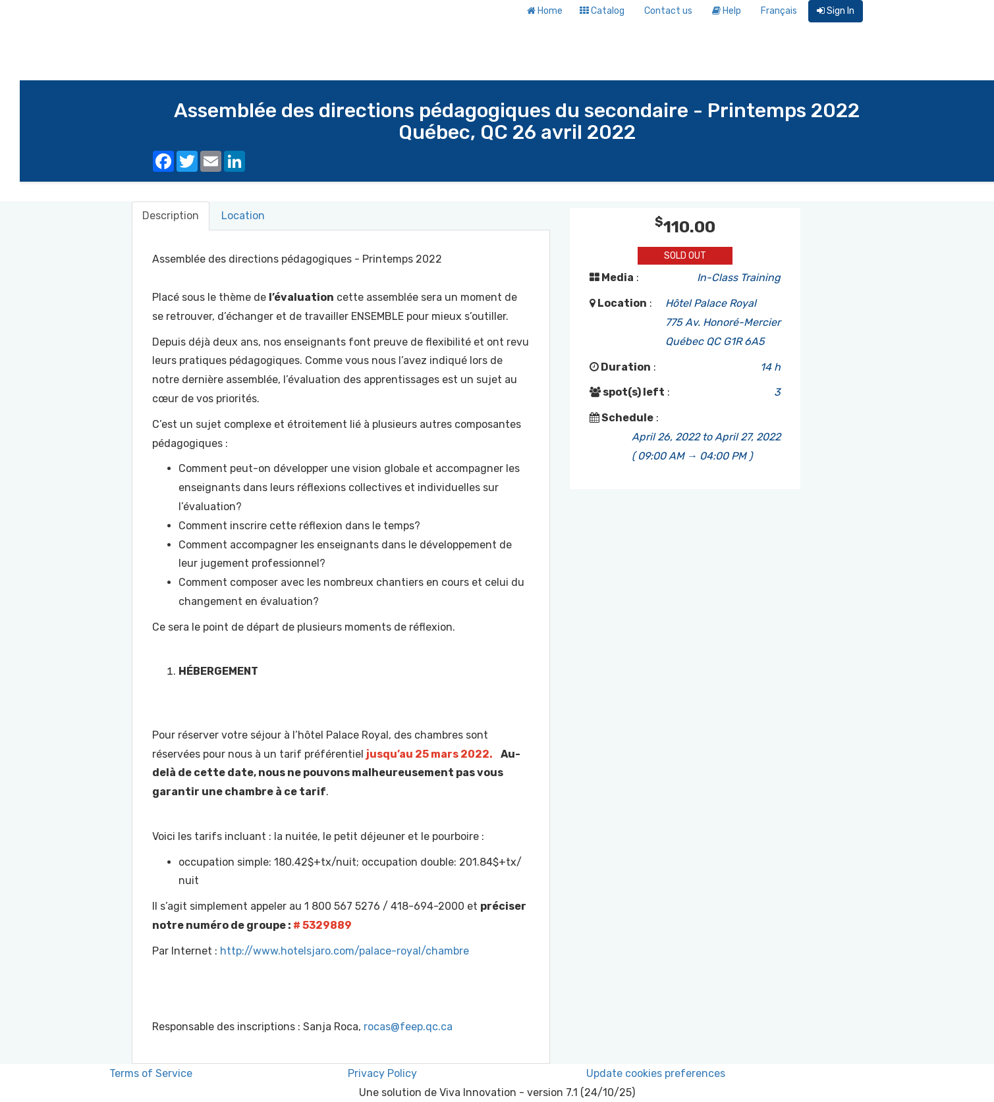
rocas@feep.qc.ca (408, 1026)
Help (726, 10)
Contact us (668, 10)
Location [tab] (243, 215)
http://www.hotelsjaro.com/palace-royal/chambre (344, 951)
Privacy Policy (382, 1073)
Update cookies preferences (655, 1073)
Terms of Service (150, 1073)
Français (779, 10)
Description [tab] (170, 215)
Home (545, 10)
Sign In (835, 10)
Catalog (602, 10)
